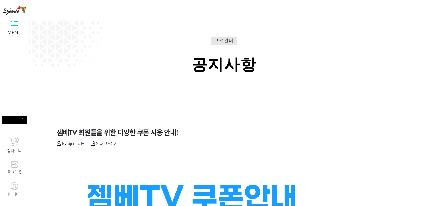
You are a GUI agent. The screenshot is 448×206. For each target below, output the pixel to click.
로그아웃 (14, 168)
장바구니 (14, 146)
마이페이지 (14, 189)
